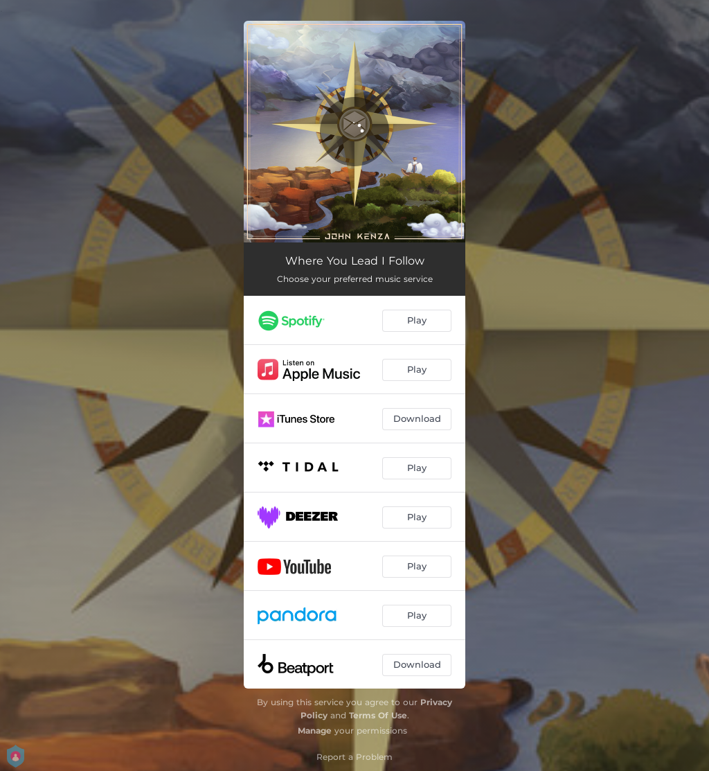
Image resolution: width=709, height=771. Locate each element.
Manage (315, 730)
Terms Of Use (378, 715)
